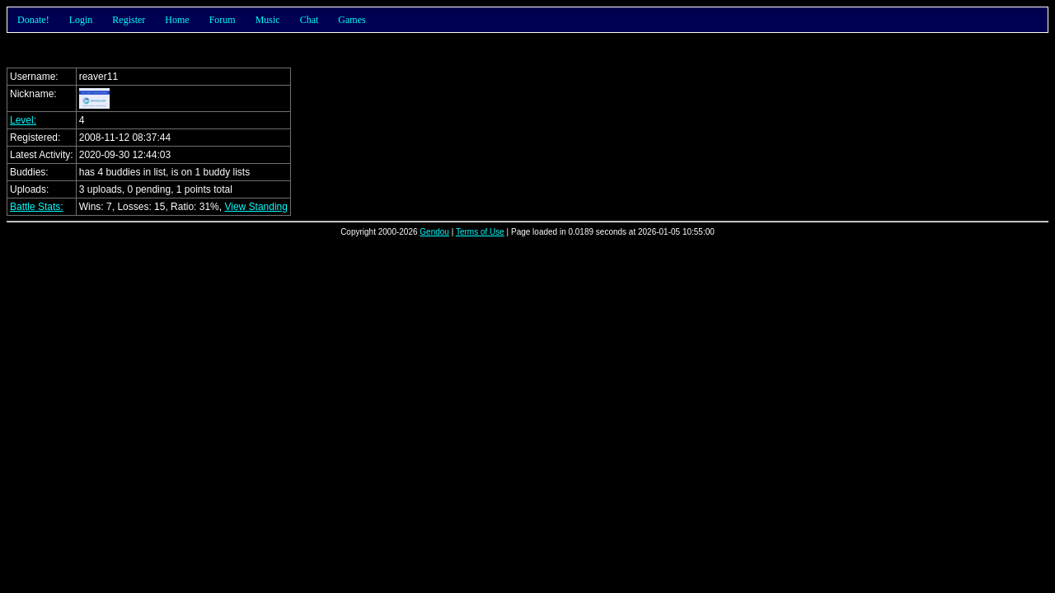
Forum (222, 20)
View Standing (256, 206)
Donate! (33, 20)
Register (128, 20)
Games (351, 20)
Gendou (434, 231)
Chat (309, 20)
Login (81, 20)
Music (268, 20)
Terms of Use (480, 231)
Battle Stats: (36, 206)
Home (177, 20)
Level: (23, 120)
